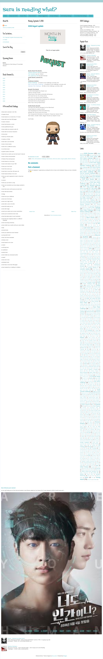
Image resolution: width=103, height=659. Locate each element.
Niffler (98, 384)
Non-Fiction (85, 387)
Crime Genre (82, 267)
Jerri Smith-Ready (92, 327)
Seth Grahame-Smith (96, 432)
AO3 (94, 223)
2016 (4, 85)
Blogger (65, 655)
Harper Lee (87, 301)
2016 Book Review (88, 179)
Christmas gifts (95, 260)
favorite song (88, 288)
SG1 (89, 433)
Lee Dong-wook (87, 343)
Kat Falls (90, 336)
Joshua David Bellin (90, 331)
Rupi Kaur (96, 423)
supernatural (82, 443)
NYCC (91, 387)
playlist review (97, 403)
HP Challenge (91, 315)
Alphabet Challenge (88, 220)
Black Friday (91, 233)
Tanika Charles (83, 445)
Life (88, 349)
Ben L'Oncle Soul (88, 232)
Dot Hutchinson (95, 274)
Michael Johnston (96, 365)
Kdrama (82, 337)
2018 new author (56, 158)
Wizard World (90, 474)
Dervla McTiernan (83, 272)
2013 (4, 92)
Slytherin (92, 435)
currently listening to (93, 267)
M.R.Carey (98, 353)
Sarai (5, 25)
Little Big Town (94, 350)
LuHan (99, 352)
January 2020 (82, 326)
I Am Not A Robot (96, 317)
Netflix (94, 379)
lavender (91, 342)
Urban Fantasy (84, 467)
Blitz (89, 235)
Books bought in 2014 (92, 240)
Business (81, 250)
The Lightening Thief (33, 75)
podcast (98, 404)
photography (82, 403)
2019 (4, 78)
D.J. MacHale (82, 270)
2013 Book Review (84, 162)
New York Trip (84, 384)
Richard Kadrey (88, 419)
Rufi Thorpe (90, 423)
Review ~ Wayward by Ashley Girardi (16, 638)
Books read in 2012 (88, 244)
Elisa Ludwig (87, 277)
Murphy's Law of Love (84, 375)
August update (64, 158)
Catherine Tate (96, 253)
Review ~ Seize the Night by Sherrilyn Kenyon (93, 74)
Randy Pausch (87, 413)
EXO (98, 280)
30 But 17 (86, 207)
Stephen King (90, 439)
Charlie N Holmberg (89, 256)
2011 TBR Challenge (94, 159)
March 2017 (92, 356)
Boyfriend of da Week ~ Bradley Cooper (92, 85)
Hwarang (89, 317)
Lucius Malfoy (93, 352)
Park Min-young (85, 394)
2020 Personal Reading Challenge (88, 202)
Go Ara (83, 298)
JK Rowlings (89, 330)
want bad (98, 468)
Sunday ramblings (84, 442)
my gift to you (85, 378)
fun (98, 292)
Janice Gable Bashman (86, 324)
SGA (93, 433)
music (91, 375)
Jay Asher (93, 326)
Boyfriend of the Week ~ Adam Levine (92, 136)
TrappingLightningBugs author (89, 462)
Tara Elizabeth (92, 445)
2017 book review (88, 186)
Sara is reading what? (30, 9)
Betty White (96, 232)
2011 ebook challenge (86, 158)
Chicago (83, 257)
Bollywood (94, 237)
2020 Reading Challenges (66, 16)
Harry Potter (83, 302)
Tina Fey (86, 456)
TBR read (85, 448)
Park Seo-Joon (92, 394)
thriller (89, 455)
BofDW (85, 237)
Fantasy (98, 285)
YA (92, 477)
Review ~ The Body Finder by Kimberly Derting (93, 125)
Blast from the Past (83, 235)
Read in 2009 (82, 416)
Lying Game (92, 353)
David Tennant (96, 270)
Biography (82, 233)
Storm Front (97, 439)
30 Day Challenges (54, 16)
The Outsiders (31, 74)
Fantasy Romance (87, 286)
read (91, 414)
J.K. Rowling (96, 321)
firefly (92, 291)
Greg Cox (86, 299)
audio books (87, 228)
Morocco (81, 370)
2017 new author (93, 188)
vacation (93, 467)
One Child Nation (92, 388)
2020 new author (95, 201)
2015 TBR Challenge (85, 176)
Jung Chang (93, 333)
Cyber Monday (96, 269)
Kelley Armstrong (92, 337)
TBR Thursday (92, 448)
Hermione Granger (95, 308)
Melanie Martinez (87, 362)
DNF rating (98, 273)
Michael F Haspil (88, 365)
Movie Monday (83, 372)
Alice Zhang (94, 219)
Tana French (95, 443)
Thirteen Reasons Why (34, 72)
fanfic (98, 282)
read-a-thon (89, 416)
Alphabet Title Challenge (34, 86)
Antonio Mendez (88, 223)
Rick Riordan (94, 419)
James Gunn (90, 323)
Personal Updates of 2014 (85, 400)
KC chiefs (96, 336)
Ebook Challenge (32, 82)
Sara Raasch (92, 426)
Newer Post (32, 211)
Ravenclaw (94, 413)
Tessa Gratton (87, 449)
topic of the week (97, 459)
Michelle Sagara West (94, 366)
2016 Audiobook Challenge (94, 177)
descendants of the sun (92, 272)
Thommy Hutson (83, 455)
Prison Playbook (96, 406)
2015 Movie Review (90, 170)
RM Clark (93, 420)
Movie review (92, 372)
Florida (81, 292)
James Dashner (83, 323)
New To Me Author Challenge (36, 84)
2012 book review (84, 161)
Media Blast (90, 360)
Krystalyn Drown (92, 340)
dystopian (94, 276)
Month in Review (72, 158)
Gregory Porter (93, 299)
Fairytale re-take (91, 282)
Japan (88, 326)
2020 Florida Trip (95, 198)
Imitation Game (92, 320)
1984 (81, 153)
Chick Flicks (89, 257)
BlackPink (97, 233)
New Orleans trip (92, 382)
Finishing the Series (84, 291)
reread (91, 417)
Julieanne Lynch (85, 333)
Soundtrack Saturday (94, 436)
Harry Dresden (95, 301)
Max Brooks (84, 360)
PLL (93, 404)
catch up (90, 253)
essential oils (82, 280)
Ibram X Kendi (96, 318)
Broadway (98, 247)
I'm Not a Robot (89, 318)
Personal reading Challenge (94, 398)
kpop (99, 339)
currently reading (85, 269)
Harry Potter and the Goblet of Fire (86, 305)
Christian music (85, 260)
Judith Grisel (98, 331)
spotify (86, 438)
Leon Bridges (94, 343)
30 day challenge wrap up (88, 208)
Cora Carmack (89, 266)
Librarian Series (91, 346)
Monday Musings (83, 369)
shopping (87, 435)
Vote (93, 468)
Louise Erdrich (86, 352)
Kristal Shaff (84, 340)
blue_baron (54, 655)
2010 (4, 98)
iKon (87, 320)
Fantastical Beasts (89, 285)
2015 (4, 87)
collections (97, 263)
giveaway (98, 296)
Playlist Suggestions (43, 16)
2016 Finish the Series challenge (93, 180)
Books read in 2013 (96, 244)
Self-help (88, 432)
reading (94, 416)
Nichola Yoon (92, 384)
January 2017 (96, 324)
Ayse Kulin (97, 229)
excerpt (93, 280)
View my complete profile (8, 27)
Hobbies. (83, 314)
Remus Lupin (86, 417)
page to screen (96, 391)
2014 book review (95, 162)
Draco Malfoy (87, 276)
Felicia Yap (90, 289)
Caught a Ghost (83, 254)
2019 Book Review (89, 192)
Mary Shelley (89, 359)
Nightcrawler (82, 385)
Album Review (90, 217)
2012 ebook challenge (94, 161)
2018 (33, 158)
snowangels (98, 435)
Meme (85, 363)
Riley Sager (87, 420)
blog (93, 235)
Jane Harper (97, 323)
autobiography (90, 229)
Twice (92, 465)
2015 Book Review (95, 167)
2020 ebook (96, 197)
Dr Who (81, 276)
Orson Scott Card (89, 390)
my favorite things (95, 376)
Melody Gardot (96, 362)
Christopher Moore (83, 261)
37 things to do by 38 (90, 214)
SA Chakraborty (89, 425)
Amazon (89, 222)
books (95, 238)
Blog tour (97, 235)
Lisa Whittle (87, 350)
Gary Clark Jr (89, 294)
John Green (82, 331)
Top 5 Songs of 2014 (88, 459)
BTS (90, 249)
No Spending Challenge (91, 385)
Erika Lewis (92, 279)
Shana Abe (98, 433)
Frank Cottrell (86, 292)
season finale (82, 432)
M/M (83, 354)
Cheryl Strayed (97, 256)
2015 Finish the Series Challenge (90, 168)
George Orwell (90, 295)
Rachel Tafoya (86, 410)
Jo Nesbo (96, 330)
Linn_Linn (94, 349)
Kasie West (82, 336)
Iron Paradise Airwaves (84, 321)
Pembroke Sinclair (83, 398)
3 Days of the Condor (90, 205)
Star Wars (91, 438)
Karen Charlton (87, 334)
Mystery (91, 378)
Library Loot (90, 347)
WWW (86, 477)
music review (97, 375)
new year (98, 382)
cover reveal (96, 266)
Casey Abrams (95, 251)
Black (86, 233)
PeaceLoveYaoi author (93, 397)
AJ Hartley (82, 217)
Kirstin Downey (88, 339)
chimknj (95, 257)
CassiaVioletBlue (83, 253)
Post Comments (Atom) (55, 215)
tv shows (87, 465)
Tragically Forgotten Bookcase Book (89, 461)
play (92, 403)
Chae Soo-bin (96, 254)
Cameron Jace (88, 250)
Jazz (98, 326)
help (89, 308)
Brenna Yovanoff (92, 247)
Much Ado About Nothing (94, 373)
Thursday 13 (94, 455)
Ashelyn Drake (92, 226)
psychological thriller (94, 407)
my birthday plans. (84, 376)
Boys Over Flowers (95, 245)
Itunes (91, 321)
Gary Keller (96, 294)
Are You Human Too (93, 225)
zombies (95, 479)
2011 (4, 96)
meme (81, 363)
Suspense (88, 443)
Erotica (97, 279)
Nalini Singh (97, 378)
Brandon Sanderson (83, 247)
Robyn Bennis (90, 422)
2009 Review (88, 153)
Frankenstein (93, 292)
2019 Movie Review (90, 194)
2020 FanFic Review (85, 198)
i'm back (83, 318)
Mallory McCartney (84, 356)
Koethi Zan (94, 339)
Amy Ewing (95, 222)
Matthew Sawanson (96, 359)
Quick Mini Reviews (92, 408)
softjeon (83, 436)
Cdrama (89, 254)
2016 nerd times (85, 182)
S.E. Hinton (82, 425)
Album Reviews (32, 16)
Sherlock (82, 435)
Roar (98, 420)
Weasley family (84, 469)
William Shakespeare (84, 472)
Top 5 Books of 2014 (92, 458)
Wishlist (82, 474)
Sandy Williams (83, 426)
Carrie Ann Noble (84, 251)
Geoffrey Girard (83, 295)
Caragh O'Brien (95, 250)
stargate (97, 438)
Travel (90, 16)
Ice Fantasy (82, 320)
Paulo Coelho (83, 397)
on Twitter (5, 39)
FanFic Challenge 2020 (89, 283)
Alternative (96, 220)
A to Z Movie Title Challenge (80, 16)
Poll (83, 406)
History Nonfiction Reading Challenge (93, 313)
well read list (91, 469)
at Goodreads (6, 42)
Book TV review (89, 238)
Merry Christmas (92, 363)
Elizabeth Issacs (94, 277)
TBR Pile (89, 446)
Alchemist (88, 219)
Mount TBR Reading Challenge (92, 370)
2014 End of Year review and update (89, 164)
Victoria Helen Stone (87, 468)
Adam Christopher (95, 216)
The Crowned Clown (93, 451)
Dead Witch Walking (91, 114)
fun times (82, 294)
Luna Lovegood (84, 353)
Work (89, 475)
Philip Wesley (89, 401)
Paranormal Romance (95, 393)
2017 (4, 83)
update (96, 465)
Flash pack (97, 291)
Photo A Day (96, 401)
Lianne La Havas (83, 346)
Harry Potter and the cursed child (92, 304)
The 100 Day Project (84, 451)
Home (5, 16)
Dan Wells (89, 270)
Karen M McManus (95, 334)
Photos (88, 403)
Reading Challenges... (92, 55)
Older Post (73, 211)
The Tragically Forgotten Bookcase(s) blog (12, 37)
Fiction (96, 289)
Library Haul (97, 346)
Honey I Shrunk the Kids (95, 314)
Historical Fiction (90, 311)
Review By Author (13, 16)
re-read (87, 414)
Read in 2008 (96, 414)
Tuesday (93, 463)
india (98, 320)
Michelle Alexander (84, 366)
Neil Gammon (84, 379)
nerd (90, 379)
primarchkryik (88, 406)
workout (93, 475)
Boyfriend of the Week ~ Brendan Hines (92, 64)
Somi (87, 436)
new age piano (89, 381)
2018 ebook (49, 158)
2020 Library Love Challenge (87, 200)
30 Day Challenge (95, 207)
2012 (4, 94)
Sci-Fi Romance (90, 429)
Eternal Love (88, 280)
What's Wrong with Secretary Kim (90, 471)
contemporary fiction (85, 264)
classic (91, 261)
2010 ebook (92, 155)
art (87, 226)
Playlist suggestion (86, 404)
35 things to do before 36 (88, 213)
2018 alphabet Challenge (40, 158)
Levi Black (96, 344)
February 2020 (83, 289)
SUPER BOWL (95, 442)
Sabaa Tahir (96, 425)
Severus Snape (84, 433)
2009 (4, 101)
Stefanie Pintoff (83, 439)
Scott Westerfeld (88, 430)
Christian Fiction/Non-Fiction (93, 259)
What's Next (97, 469)
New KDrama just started (8, 488)
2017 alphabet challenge (93, 185)
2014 (4, 89)
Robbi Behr (82, 422)
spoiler (81, 438)
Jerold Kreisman (83, 327)
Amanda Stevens (83, 222)
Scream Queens (96, 430)
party (98, 394)
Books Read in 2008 (92, 241)
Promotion (84, 407)
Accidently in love (87, 216)
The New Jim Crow (89, 452)
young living (90, 479)
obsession (96, 387)
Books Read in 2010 (90, 243)
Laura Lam (86, 342)
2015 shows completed (94, 174)
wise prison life (94, 472)
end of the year (86, 279)
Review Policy (23, 16)
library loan (84, 347)
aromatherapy (82, 226)
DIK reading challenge (89, 273)
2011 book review (92, 156)
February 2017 (96, 288)
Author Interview (83, 229)
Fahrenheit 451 (83, 282)
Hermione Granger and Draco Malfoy (87, 310)
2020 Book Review (88, 195)
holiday (87, 314)
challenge (82, 256)
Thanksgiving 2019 (95, 449)
